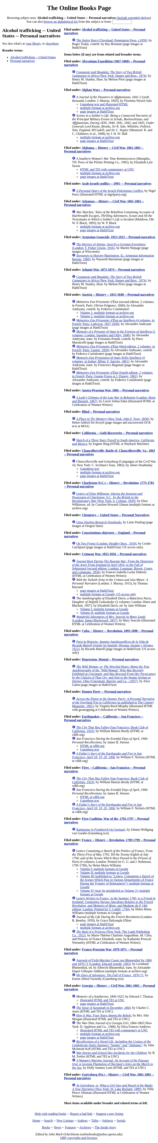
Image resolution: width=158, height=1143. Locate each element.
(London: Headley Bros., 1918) (106, 543)
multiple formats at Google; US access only (108, 594)
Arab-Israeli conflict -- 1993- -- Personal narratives (116, 183)
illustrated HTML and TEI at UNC (102, 1000)
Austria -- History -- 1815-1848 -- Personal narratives (118, 294)
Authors (82, 1120)
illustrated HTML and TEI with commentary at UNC (114, 1030)
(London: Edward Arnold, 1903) (112, 962)
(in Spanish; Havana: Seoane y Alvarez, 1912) (113, 645)
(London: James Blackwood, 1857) (108, 618)
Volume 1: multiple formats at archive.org (107, 312)
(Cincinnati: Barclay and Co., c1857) (114, 674)
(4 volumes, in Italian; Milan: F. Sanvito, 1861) (108, 359)
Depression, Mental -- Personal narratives (110, 659)
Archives (85, 1127)
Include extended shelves (134, 18)
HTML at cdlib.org (92, 746)
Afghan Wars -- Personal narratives (106, 90)
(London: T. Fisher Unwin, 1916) (109, 246)
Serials (121, 1120)
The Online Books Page (79, 7)
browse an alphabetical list (61, 21)
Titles (94, 1120)
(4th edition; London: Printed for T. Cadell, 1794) (113, 904)
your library (33, 43)
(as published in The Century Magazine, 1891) (113, 702)
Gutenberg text (89, 468)
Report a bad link (81, 1113)
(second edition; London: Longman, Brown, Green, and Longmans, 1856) (112, 567)
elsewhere (52, 43)
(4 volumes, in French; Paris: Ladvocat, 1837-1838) (113, 322)
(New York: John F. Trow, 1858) (112, 419)
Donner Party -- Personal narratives (106, 691)
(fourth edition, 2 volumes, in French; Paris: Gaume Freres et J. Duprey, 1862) (112, 374)
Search (48, 1120)
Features (70, 1127)
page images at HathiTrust (97, 111)
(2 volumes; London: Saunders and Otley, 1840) (113, 333)
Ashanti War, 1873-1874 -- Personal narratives (113, 269)
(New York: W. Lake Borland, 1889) (112, 1087)
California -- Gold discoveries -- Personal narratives (117, 433)
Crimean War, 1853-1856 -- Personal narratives (114, 554)
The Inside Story (105, 1127)
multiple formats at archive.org (100, 108)
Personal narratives (22, 61)
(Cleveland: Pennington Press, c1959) (111, 40)
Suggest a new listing (109, 1113)
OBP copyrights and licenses (78, 1138)
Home (36, 1120)
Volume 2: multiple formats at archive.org (107, 316)
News (57, 1127)
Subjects (107, 1120)
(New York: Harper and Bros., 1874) (109, 73)
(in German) (100, 829)
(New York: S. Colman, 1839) (107, 497)
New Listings (65, 1120)
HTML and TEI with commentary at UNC (107, 169)
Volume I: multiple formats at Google (104, 609)
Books (46, 1127)
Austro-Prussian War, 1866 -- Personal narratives (115, 390)
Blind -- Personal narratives (101, 411)
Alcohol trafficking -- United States (33, 57)
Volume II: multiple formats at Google (104, 612)
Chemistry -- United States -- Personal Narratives (115, 515)
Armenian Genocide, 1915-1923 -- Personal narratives (118, 237)
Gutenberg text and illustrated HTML (104, 104)
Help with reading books (50, 1113)
